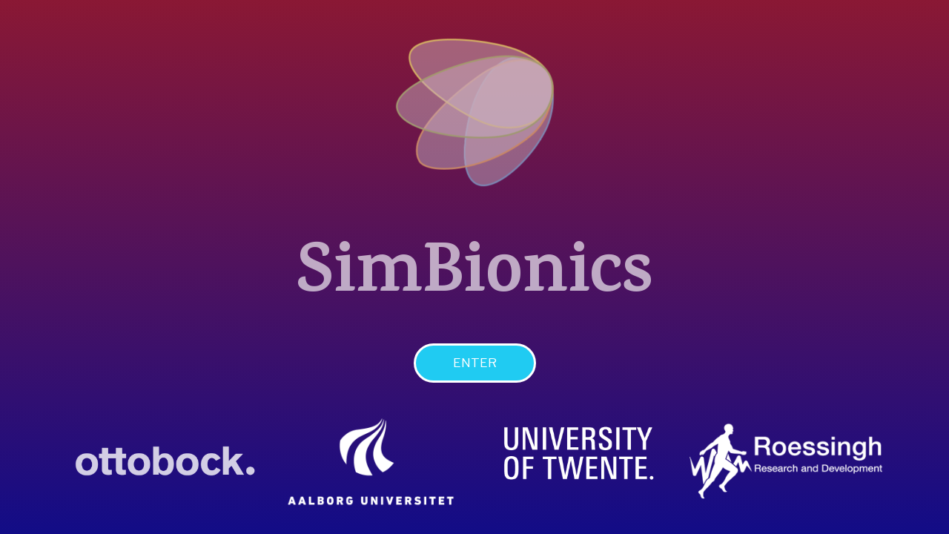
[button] (475, 363)
